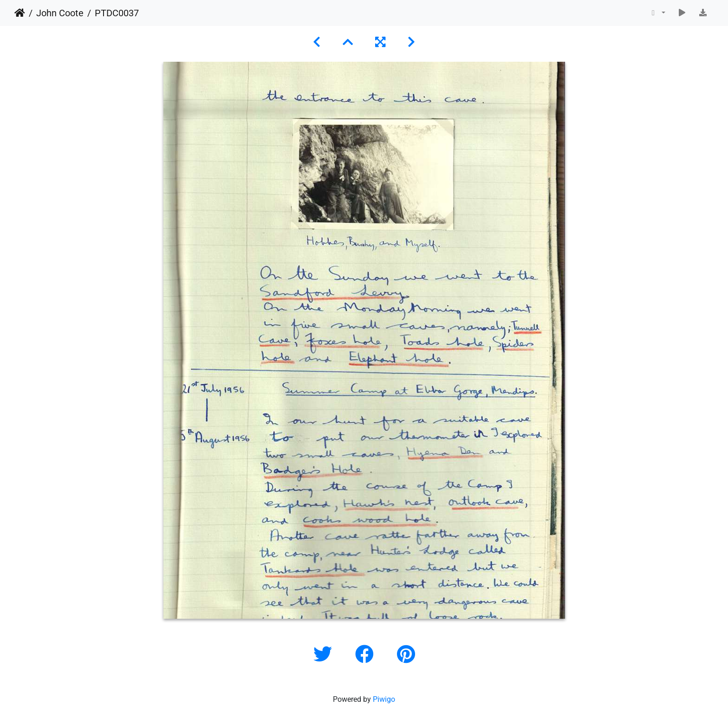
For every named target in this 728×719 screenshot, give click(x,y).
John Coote (60, 13)
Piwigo (384, 699)
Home (19, 13)
